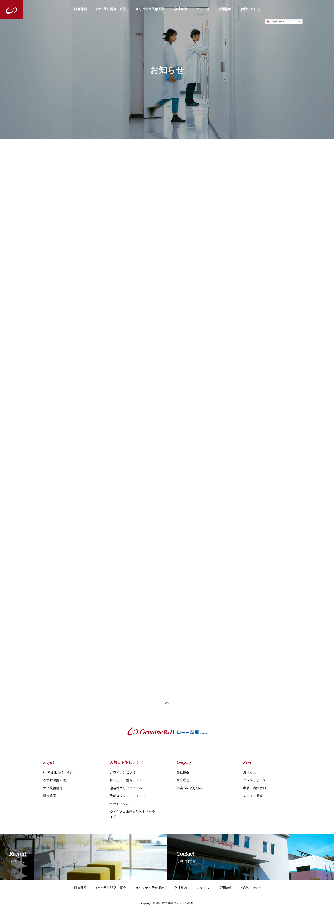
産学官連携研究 (54, 780)
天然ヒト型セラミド (126, 762)
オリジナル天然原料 (150, 9)
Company (184, 762)
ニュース (202, 9)
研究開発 (80, 9)
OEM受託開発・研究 (111, 9)
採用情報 (224, 9)
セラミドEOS (119, 804)
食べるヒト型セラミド (126, 780)
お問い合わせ (250, 9)
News (247, 762)
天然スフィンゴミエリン (127, 796)
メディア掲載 (253, 796)
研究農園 (49, 796)
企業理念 (183, 780)
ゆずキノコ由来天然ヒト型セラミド (132, 814)
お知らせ (249, 772)
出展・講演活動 (254, 788)
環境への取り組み (189, 788)
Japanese (275, 21)
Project (48, 762)
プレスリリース (254, 780)
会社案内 (180, 9)
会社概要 (183, 772)
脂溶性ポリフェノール (126, 788)
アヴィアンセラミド (124, 772)
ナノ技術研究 (53, 788)
